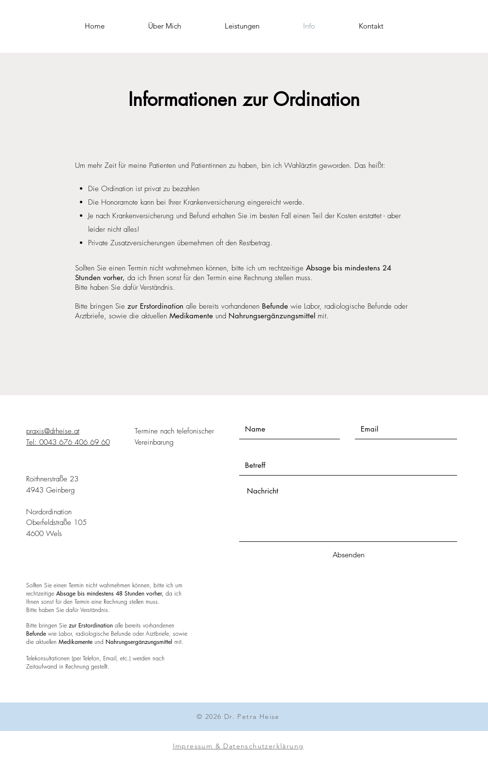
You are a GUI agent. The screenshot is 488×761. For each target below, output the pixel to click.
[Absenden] (348, 554)
